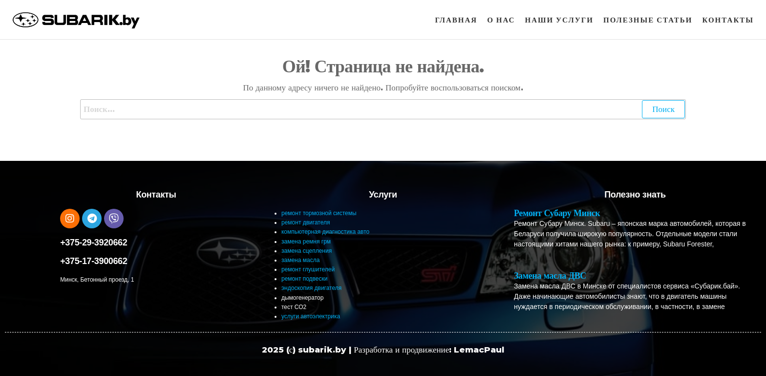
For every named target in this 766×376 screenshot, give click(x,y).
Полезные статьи (647, 19)
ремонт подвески (304, 278)
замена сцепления (306, 250)
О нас (501, 19)
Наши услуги (559, 19)
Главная (456, 19)
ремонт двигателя (305, 222)
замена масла (300, 260)
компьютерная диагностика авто (325, 231)
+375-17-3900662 (93, 261)
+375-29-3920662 (93, 242)
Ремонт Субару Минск (557, 213)
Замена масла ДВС (550, 275)
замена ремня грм (306, 241)
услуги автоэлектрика (310, 316)
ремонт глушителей (308, 269)
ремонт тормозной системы (319, 213)
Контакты (728, 19)
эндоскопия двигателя (311, 288)
